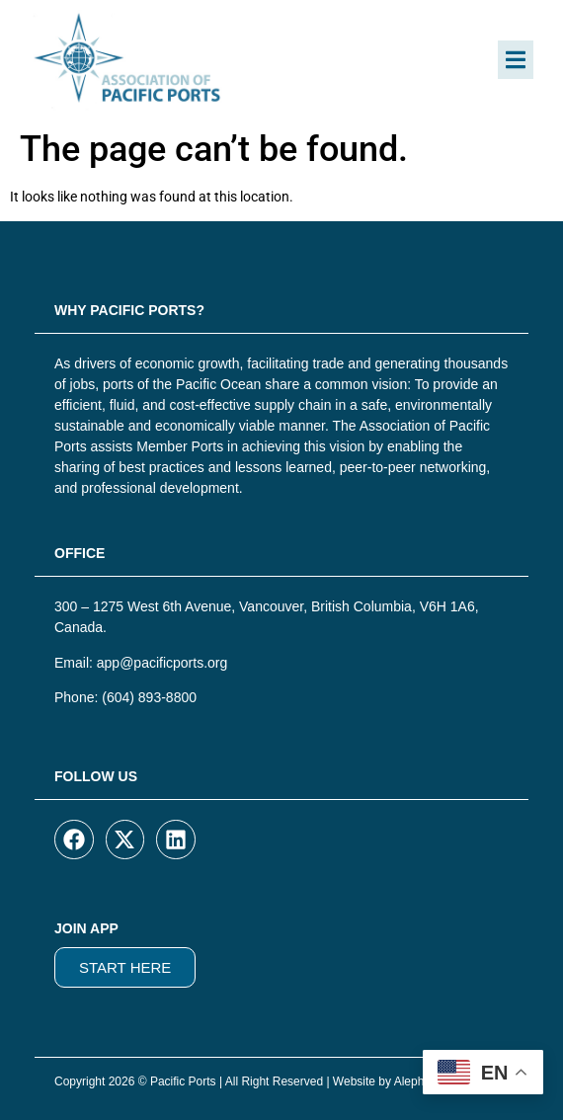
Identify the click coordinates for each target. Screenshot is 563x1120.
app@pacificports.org (162, 663)
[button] (515, 59)
